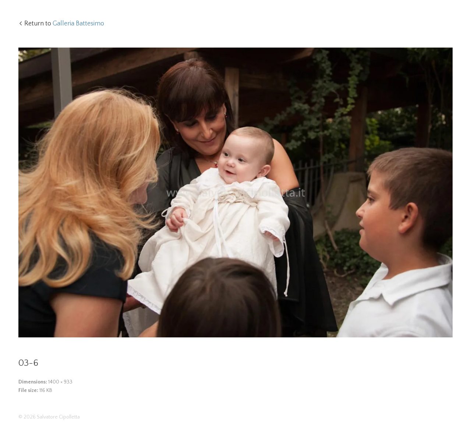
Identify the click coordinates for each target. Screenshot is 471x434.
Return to (64, 23)
